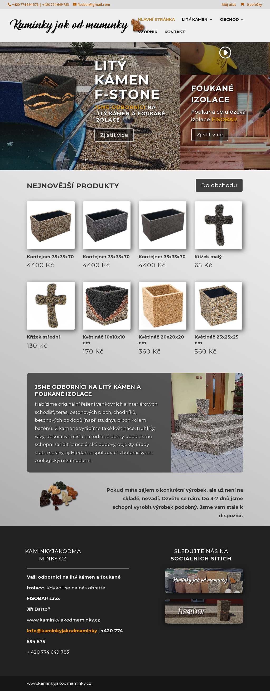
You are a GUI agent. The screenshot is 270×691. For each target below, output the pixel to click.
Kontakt (175, 32)
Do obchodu (219, 185)
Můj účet (229, 5)
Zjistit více (114, 135)
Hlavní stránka (156, 20)
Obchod (229, 20)
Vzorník (147, 32)
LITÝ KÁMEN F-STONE (127, 79)
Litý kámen (195, 20)
